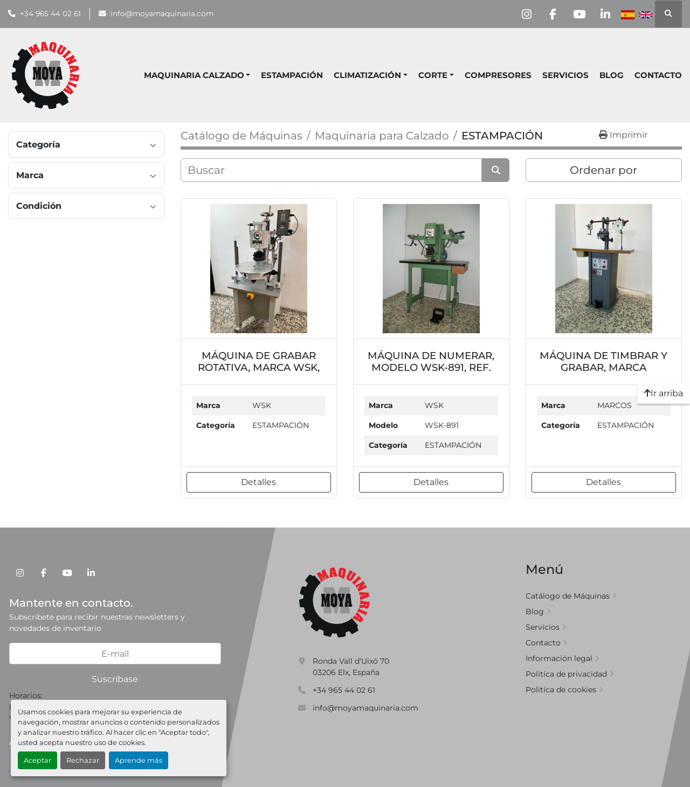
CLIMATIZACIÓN (367, 75)
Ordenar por (603, 170)
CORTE (432, 75)
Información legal (559, 658)
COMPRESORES (498, 75)
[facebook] (549, 14)
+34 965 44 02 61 (50, 13)
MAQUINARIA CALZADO (194, 75)
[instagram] (522, 14)
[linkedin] (604, 14)
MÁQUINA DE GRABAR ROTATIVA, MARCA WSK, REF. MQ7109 (259, 367)
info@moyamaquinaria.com (162, 13)
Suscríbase (115, 679)
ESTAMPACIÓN (292, 75)
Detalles (258, 482)
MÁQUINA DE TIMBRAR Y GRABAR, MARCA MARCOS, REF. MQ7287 (603, 367)
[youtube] (577, 14)
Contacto (658, 75)
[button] (371, 75)
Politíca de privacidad (566, 674)
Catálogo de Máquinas (568, 596)
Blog (611, 75)
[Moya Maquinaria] (335, 602)
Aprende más (138, 760)
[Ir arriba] (663, 393)
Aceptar (37, 760)
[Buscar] (331, 170)
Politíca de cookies (561, 689)
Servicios (565, 75)
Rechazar (82, 760)
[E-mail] (115, 653)
